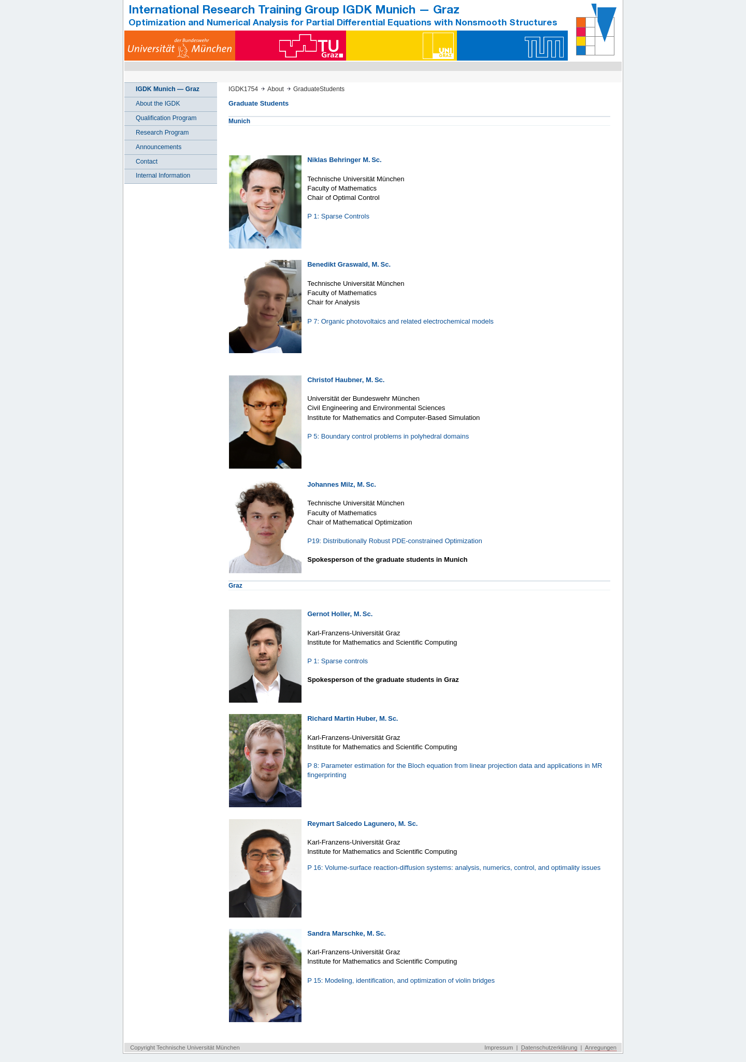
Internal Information (163, 175)
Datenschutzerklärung (549, 1047)
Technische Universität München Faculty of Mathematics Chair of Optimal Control (355, 188)
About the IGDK (158, 103)
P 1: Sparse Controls (338, 216)
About (275, 89)
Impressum (498, 1047)
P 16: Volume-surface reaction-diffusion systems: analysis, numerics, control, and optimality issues (453, 867)
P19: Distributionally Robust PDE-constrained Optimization (394, 541)
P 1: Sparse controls (337, 661)
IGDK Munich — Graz (167, 89)
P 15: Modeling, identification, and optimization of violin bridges (401, 980)
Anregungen (600, 1047)
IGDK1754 (243, 89)
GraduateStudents (319, 89)
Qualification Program (166, 118)
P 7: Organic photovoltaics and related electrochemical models (400, 321)
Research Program (162, 132)
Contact (146, 161)
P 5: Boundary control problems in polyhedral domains (388, 436)
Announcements (158, 147)
